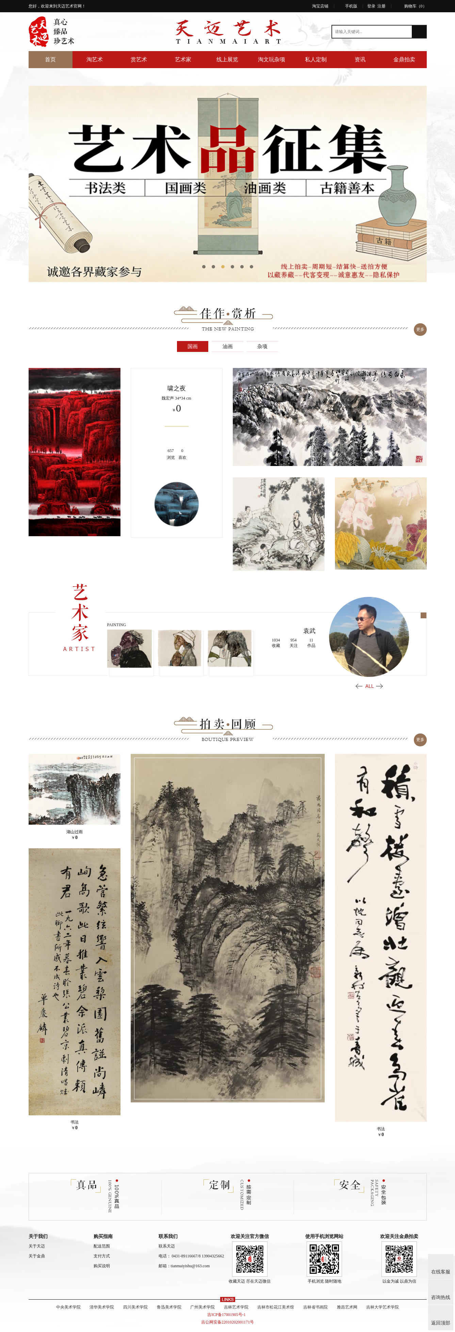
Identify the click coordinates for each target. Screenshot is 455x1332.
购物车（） (415, 6)
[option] (228, 184)
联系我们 (168, 1233)
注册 (381, 6)
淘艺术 (94, 59)
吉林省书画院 (322, 1303)
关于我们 (38, 1233)
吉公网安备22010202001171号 (227, 1318)
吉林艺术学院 (237, 1303)
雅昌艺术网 (357, 1303)
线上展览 (227, 59)
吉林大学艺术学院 (395, 1303)
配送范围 (102, 1242)
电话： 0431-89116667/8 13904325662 (191, 1252)
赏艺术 (139, 59)
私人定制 (316, 59)
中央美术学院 (55, 1303)
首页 (50, 59)
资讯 (360, 59)
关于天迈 (37, 1242)
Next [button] (379, 684)
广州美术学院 (201, 1303)
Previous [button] (359, 684)
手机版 (351, 6)
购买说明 (102, 1262)
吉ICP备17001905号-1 (227, 1311)
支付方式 (102, 1252)
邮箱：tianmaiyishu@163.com (184, 1262)
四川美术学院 (128, 1303)
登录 (371, 6)
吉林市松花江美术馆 (280, 1303)
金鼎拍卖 (404, 59)
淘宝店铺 (320, 6)
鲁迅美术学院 (164, 1303)
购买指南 (103, 1233)
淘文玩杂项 (271, 59)
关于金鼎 (37, 1252)
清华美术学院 (92, 1303)
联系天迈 (167, 1242)
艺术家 (183, 59)
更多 (420, 328)
